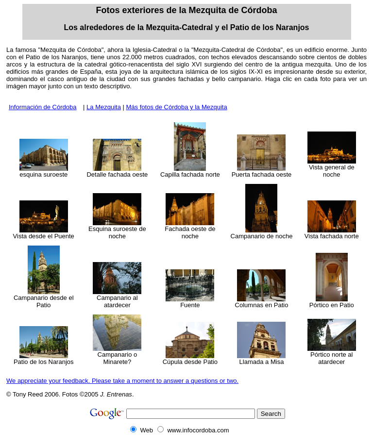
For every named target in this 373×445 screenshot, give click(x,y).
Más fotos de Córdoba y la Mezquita (176, 107)
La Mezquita (103, 107)
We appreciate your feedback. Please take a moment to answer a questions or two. (122, 380)
